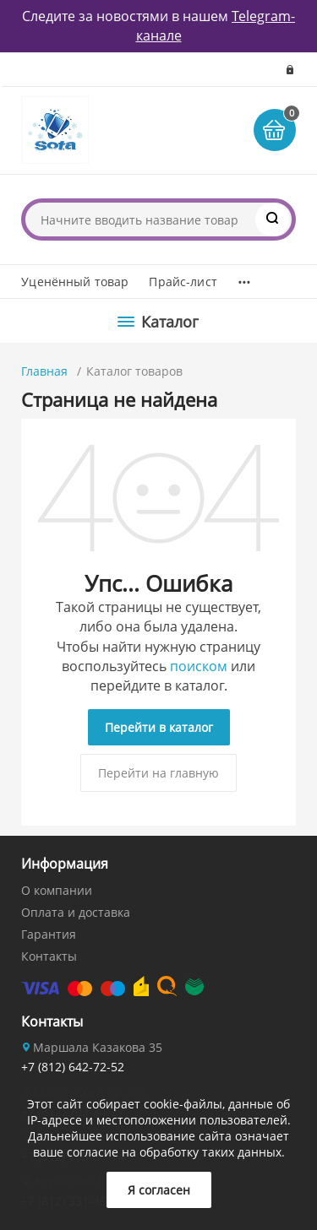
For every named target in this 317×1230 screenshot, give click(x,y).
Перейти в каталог (159, 727)
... (244, 278)
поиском (198, 666)
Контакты (49, 956)
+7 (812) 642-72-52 (72, 1067)
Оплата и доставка (75, 912)
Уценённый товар (74, 282)
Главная (44, 371)
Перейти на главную (158, 773)
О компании (56, 890)
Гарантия (48, 934)
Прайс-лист (182, 282)
